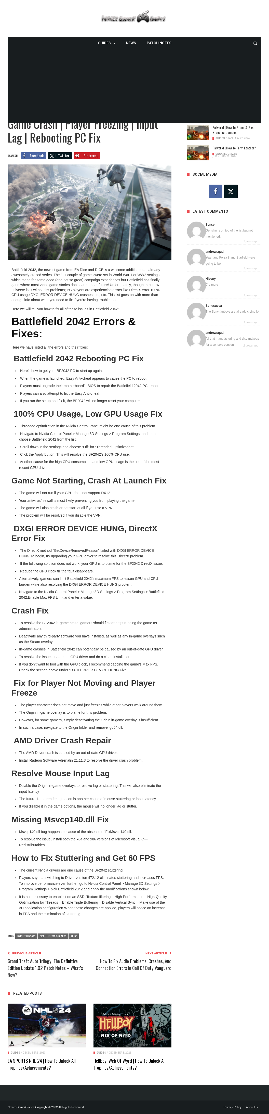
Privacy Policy (233, 1107)
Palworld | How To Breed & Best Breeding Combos (233, 130)
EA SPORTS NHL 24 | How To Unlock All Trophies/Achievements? (42, 1064)
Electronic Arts (57, 936)
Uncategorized (226, 153)
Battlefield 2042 (26, 936)
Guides (104, 43)
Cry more (212, 284)
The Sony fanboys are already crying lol (232, 311)
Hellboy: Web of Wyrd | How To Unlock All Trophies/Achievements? (129, 1064)
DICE (42, 936)
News (131, 43)
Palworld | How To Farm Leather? (234, 147)
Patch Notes (159, 43)
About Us (252, 1107)
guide (74, 936)
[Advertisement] (134, 87)
